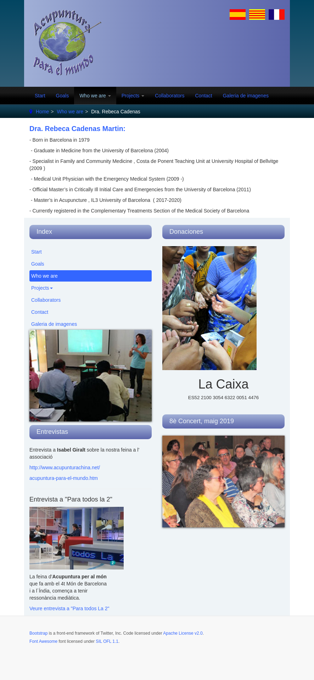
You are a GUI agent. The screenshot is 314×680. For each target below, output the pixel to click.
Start (40, 95)
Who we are (95, 95)
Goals (62, 95)
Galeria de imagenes (246, 95)
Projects (133, 95)
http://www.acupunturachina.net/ (64, 467)
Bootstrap (38, 633)
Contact (203, 95)
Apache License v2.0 (182, 633)
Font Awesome (43, 641)
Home (42, 111)
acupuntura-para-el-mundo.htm (63, 478)
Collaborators (169, 95)
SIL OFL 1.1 (107, 641)
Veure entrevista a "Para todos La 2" (69, 608)
